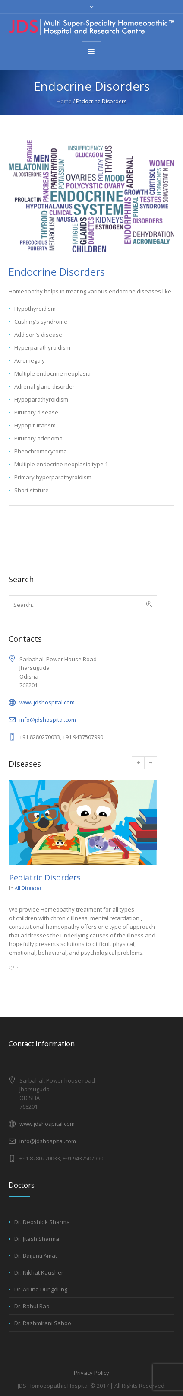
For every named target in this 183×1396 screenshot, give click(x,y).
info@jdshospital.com (47, 719)
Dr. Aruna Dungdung (40, 1289)
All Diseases (28, 888)
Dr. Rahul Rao (32, 1306)
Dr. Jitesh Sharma (36, 1239)
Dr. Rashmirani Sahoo (42, 1323)
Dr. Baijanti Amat (35, 1255)
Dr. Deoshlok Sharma (42, 1222)
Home (64, 101)
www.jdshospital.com (47, 702)
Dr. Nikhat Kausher (38, 1272)
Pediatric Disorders (45, 877)
